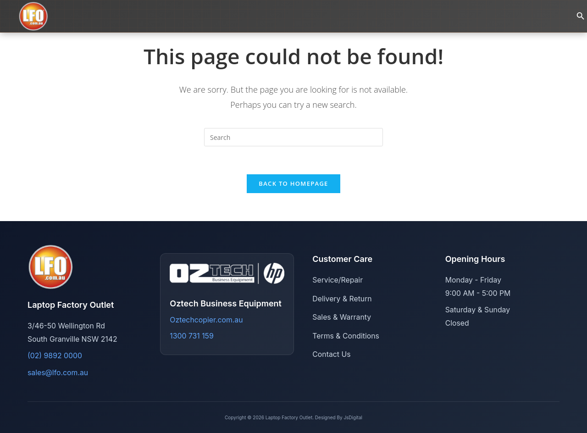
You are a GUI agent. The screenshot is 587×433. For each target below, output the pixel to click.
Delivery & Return (341, 298)
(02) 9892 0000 (55, 355)
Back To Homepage (293, 183)
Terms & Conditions (345, 336)
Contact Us (331, 354)
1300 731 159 (191, 336)
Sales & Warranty (341, 317)
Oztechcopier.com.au (206, 320)
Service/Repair (337, 280)
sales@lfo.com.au (58, 372)
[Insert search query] (293, 137)
